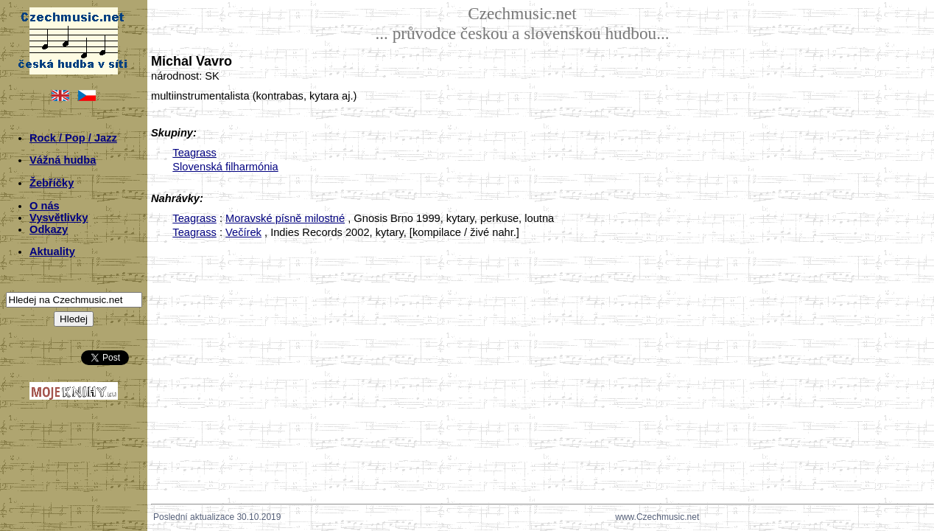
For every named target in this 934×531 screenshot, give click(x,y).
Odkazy (48, 229)
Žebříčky (51, 183)
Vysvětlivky (58, 217)
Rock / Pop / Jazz (73, 138)
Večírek (243, 232)
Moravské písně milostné (285, 218)
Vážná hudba (62, 160)
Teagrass (194, 153)
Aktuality (52, 251)
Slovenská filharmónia (225, 167)
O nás (44, 206)
